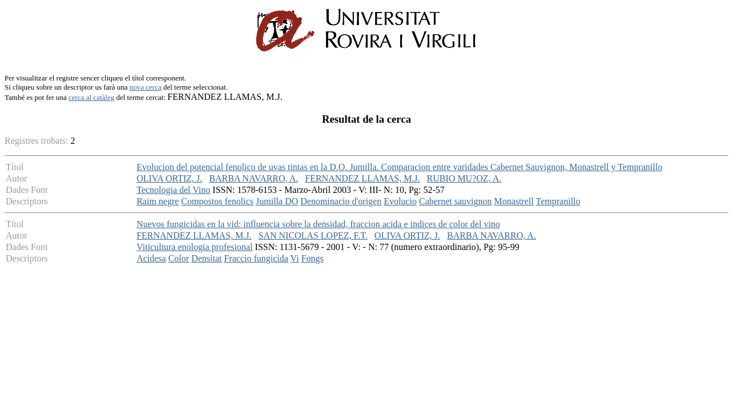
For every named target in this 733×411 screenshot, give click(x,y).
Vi (295, 258)
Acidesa (151, 258)
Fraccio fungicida (256, 258)
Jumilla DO (277, 201)
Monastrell (514, 201)
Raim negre (157, 201)
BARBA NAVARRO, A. (253, 178)
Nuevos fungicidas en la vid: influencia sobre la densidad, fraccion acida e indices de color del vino (318, 224)
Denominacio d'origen (340, 201)
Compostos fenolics (217, 201)
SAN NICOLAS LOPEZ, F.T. (313, 235)
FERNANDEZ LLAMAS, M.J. (362, 178)
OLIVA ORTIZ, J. (169, 178)
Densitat (206, 258)
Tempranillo (558, 201)
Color (178, 258)
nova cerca (146, 87)
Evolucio (400, 201)
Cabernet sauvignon (455, 201)
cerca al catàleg (91, 97)
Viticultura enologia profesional (194, 247)
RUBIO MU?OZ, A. (464, 178)
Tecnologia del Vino (173, 190)
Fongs (312, 258)
